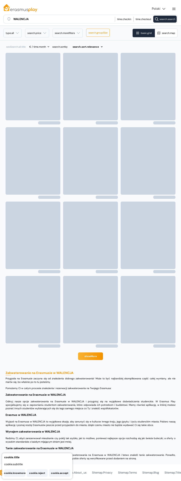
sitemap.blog (150, 472)
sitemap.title (173, 472)
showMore (90, 356)
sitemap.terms (127, 472)
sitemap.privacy (102, 472)
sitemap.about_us (75, 472)
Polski (159, 9)
